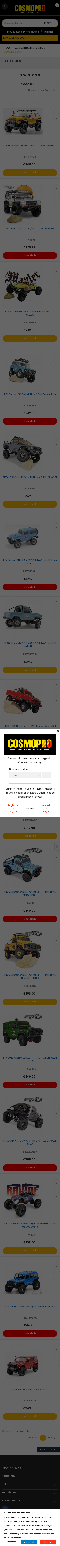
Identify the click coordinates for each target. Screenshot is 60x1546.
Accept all (29, 1542)
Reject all (48, 1542)
